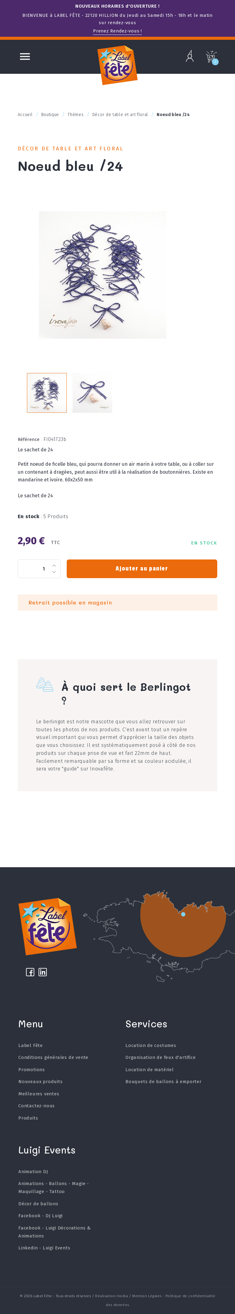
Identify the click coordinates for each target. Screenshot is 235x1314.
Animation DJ (33, 1171)
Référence (30, 439)
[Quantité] (39, 568)
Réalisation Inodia (111, 1296)
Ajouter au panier (142, 568)
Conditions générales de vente (53, 1057)
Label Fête (30, 1045)
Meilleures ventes (38, 1094)
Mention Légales (147, 1296)
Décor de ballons (38, 1204)
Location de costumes (150, 1045)
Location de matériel (149, 1069)
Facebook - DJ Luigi (40, 1215)
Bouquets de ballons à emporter (163, 1081)
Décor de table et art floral (71, 148)
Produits (28, 1118)
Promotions (31, 1069)
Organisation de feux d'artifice (160, 1057)
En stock (30, 516)
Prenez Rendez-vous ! (117, 31)
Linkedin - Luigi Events (44, 1248)
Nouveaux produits (40, 1081)
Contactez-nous (36, 1106)
